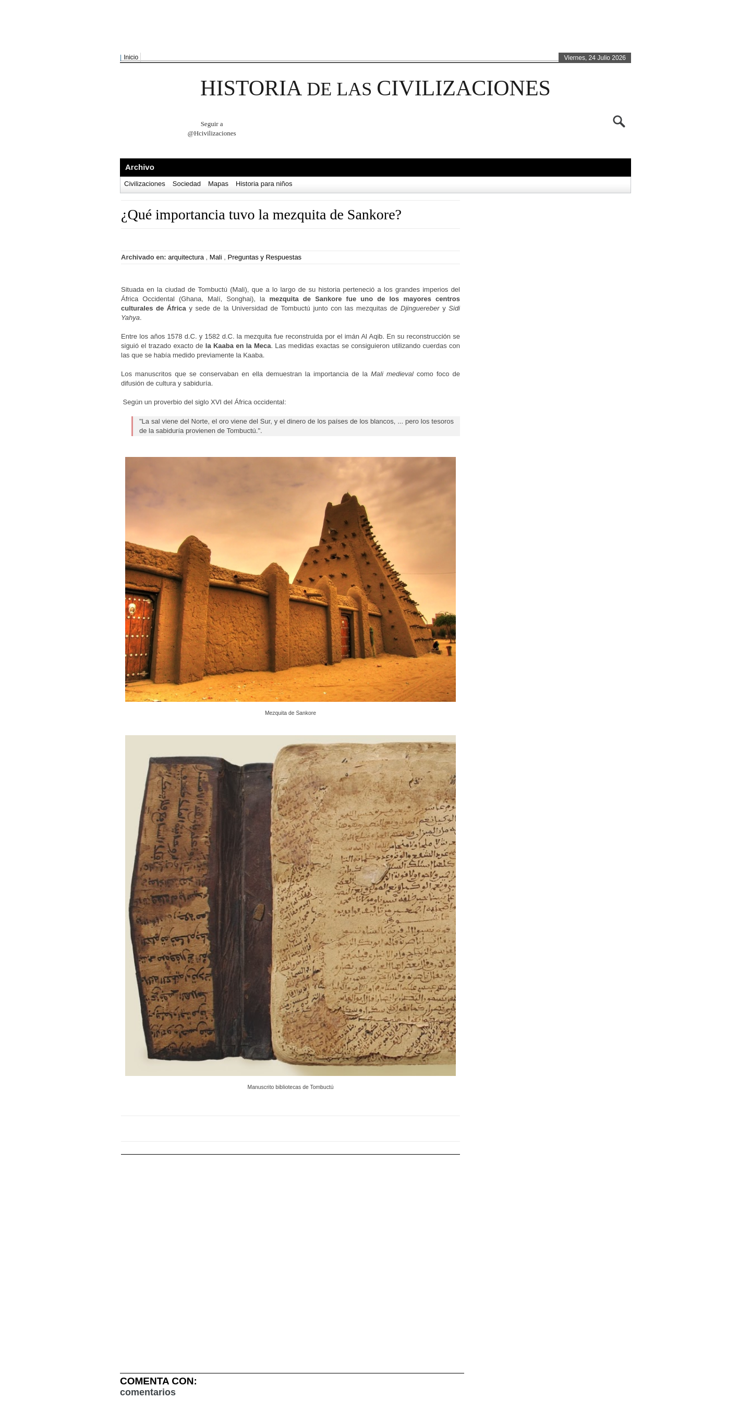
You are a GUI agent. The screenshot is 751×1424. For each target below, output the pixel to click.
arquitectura (186, 257)
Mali (216, 257)
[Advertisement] (373, 26)
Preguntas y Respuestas (264, 257)
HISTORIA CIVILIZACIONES (375, 88)
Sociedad (187, 184)
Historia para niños (264, 184)
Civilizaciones (144, 184)
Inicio (131, 57)
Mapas (218, 184)
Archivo (139, 167)
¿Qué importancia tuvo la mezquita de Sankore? (261, 214)
